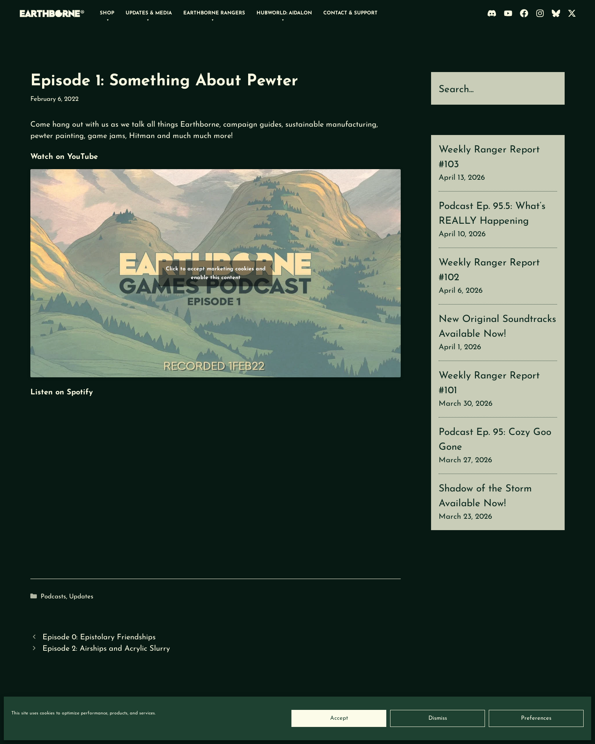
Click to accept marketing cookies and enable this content (216, 273)
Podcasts (53, 596)
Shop (107, 13)
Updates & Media (149, 13)
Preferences (536, 718)
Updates (81, 596)
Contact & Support (350, 13)
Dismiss (437, 718)
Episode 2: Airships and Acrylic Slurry (106, 649)
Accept (339, 718)
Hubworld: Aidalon (284, 13)
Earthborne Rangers (214, 13)
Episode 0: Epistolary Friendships (99, 637)
